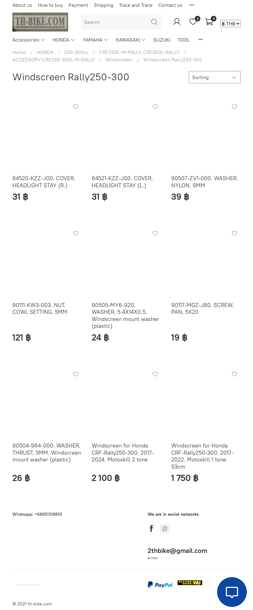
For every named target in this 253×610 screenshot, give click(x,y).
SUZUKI (161, 40)
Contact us (170, 5)
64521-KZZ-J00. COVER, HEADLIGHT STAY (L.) (122, 182)
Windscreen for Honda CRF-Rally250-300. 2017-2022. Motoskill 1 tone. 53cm (202, 456)
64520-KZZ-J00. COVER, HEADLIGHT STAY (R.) (43, 182)
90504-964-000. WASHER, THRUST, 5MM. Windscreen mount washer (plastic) (46, 452)
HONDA (64, 40)
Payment (78, 5)
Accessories (28, 40)
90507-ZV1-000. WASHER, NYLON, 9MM (204, 182)
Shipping (103, 5)
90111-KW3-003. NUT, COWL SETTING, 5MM (39, 308)
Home (19, 52)
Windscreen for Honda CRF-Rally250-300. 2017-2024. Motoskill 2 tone (123, 452)
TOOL (184, 40)
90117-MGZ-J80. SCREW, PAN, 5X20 (202, 308)
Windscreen (119, 59)
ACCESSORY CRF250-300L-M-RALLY (53, 59)
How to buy (50, 5)
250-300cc (76, 52)
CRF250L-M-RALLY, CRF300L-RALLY (139, 52)
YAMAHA (95, 40)
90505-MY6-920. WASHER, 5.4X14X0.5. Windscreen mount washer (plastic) (125, 315)
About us (22, 5)
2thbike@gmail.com (177, 550)
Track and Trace (136, 5)
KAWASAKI (131, 40)
